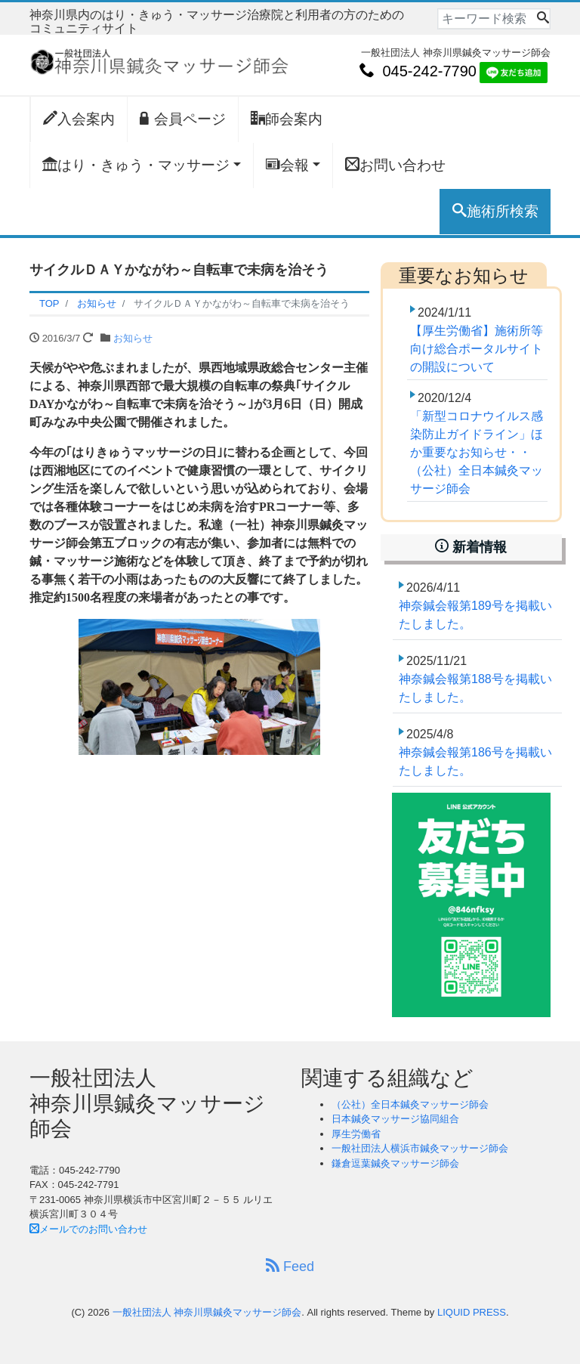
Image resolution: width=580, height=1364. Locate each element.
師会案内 (286, 118)
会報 (287, 164)
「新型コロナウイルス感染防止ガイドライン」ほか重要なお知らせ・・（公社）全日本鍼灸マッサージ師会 (476, 452)
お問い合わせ (395, 164)
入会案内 (79, 118)
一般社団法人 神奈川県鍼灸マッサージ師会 (207, 1312)
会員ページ (183, 118)
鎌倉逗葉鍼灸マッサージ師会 (395, 1163)
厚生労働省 (356, 1134)
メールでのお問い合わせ (88, 1229)
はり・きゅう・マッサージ (136, 164)
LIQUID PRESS (471, 1312)
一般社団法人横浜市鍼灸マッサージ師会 (420, 1148)
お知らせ (133, 338)
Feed (290, 1266)
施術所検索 (495, 211)
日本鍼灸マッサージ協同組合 (395, 1118)
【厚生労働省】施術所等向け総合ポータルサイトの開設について (476, 348)
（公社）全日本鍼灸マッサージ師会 (410, 1104)
